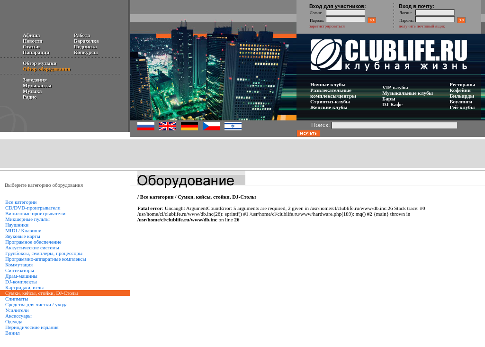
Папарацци (36, 52)
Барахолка (86, 41)
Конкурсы (86, 52)
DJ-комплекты (21, 281)
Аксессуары (18, 316)
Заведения (35, 79)
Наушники (16, 225)
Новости (33, 41)
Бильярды (461, 96)
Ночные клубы (328, 84)
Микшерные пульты (27, 219)
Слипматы (16, 298)
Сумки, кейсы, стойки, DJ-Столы (217, 197)
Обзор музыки (39, 63)
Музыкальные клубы (407, 93)
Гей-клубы (462, 107)
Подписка (85, 46)
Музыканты (37, 85)
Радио (30, 97)
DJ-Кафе (392, 104)
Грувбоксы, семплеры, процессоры (43, 253)
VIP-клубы (395, 87)
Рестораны (462, 84)
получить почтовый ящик (422, 26)
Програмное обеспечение (33, 242)
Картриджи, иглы (24, 287)
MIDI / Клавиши (23, 230)
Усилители (17, 310)
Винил (12, 333)
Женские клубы (329, 107)
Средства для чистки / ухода (36, 304)
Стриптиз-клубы (330, 101)
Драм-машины (21, 276)
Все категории (20, 202)
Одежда (13, 321)
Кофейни (459, 90)
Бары (388, 98)
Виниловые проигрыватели (35, 213)
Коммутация (19, 264)
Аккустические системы (32, 247)
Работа (82, 35)
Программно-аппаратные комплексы (45, 259)
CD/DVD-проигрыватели (33, 207)
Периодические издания (32, 327)
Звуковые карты (22, 236)
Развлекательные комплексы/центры (333, 93)
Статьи (31, 46)
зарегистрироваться (327, 26)
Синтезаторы (19, 270)
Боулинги (460, 101)
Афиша (31, 35)
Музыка (32, 91)
